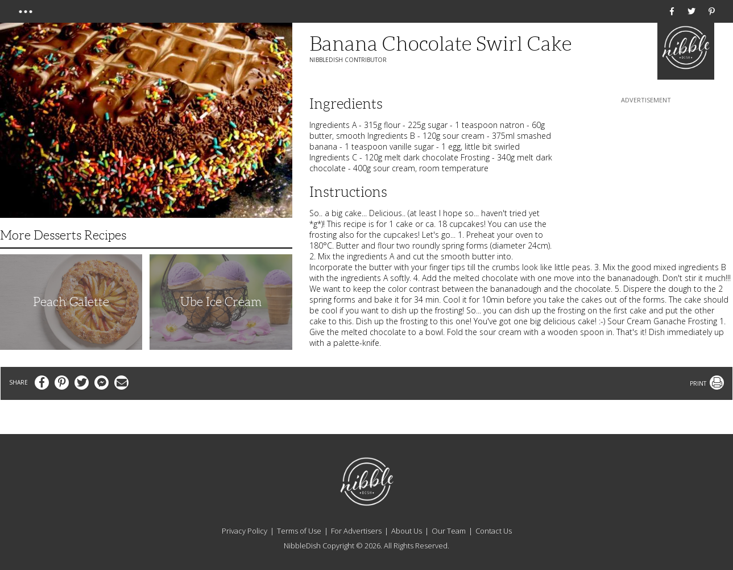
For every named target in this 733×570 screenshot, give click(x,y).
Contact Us (493, 531)
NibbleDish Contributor (348, 60)
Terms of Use (299, 531)
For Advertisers (356, 531)
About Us (406, 531)
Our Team (449, 531)
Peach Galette (71, 302)
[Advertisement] (646, 177)
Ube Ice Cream (221, 302)
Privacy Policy (244, 531)
